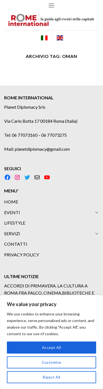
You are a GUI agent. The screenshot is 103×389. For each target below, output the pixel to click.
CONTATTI (15, 244)
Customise (52, 362)
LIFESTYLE (14, 222)
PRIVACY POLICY (21, 254)
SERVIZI (12, 233)
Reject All (51, 377)
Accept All (51, 347)
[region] (51, 342)
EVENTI (12, 212)
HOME (11, 201)
